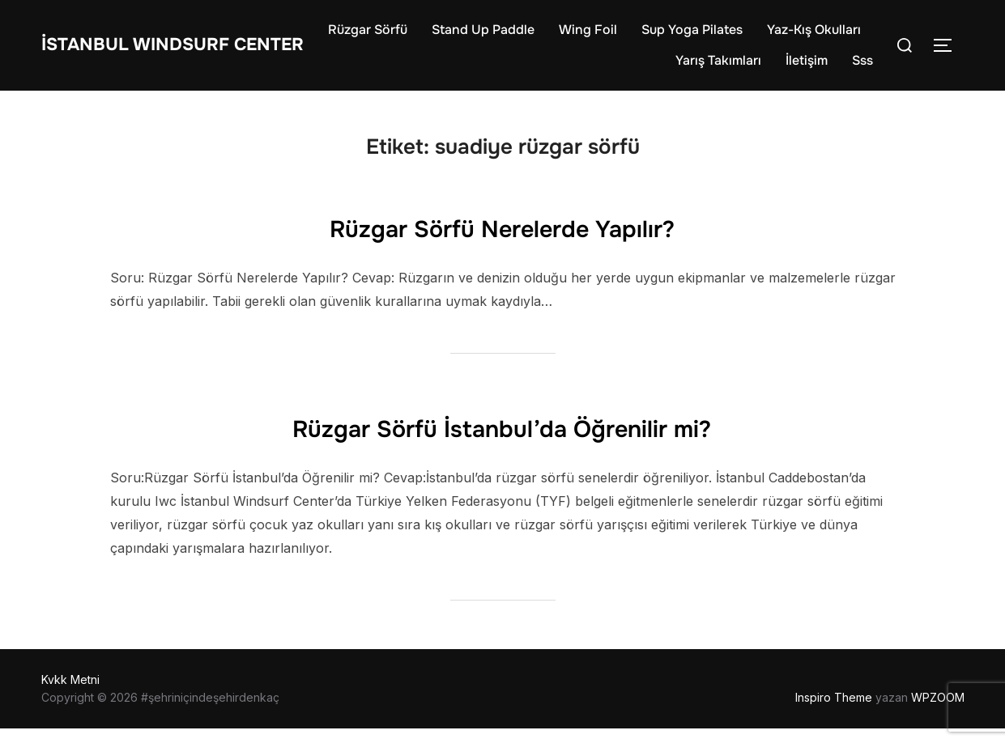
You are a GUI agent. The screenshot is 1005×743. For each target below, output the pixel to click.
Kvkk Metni (70, 694)
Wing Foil (706, 36)
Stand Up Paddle (601, 36)
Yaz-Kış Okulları (604, 67)
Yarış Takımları (718, 67)
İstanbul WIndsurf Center (153, 51)
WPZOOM (938, 712)
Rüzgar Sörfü (486, 36)
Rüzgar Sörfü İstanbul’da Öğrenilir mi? (501, 440)
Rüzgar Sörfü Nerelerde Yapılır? (502, 240)
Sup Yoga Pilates (810, 36)
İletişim (807, 67)
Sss (862, 67)
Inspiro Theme (833, 712)
